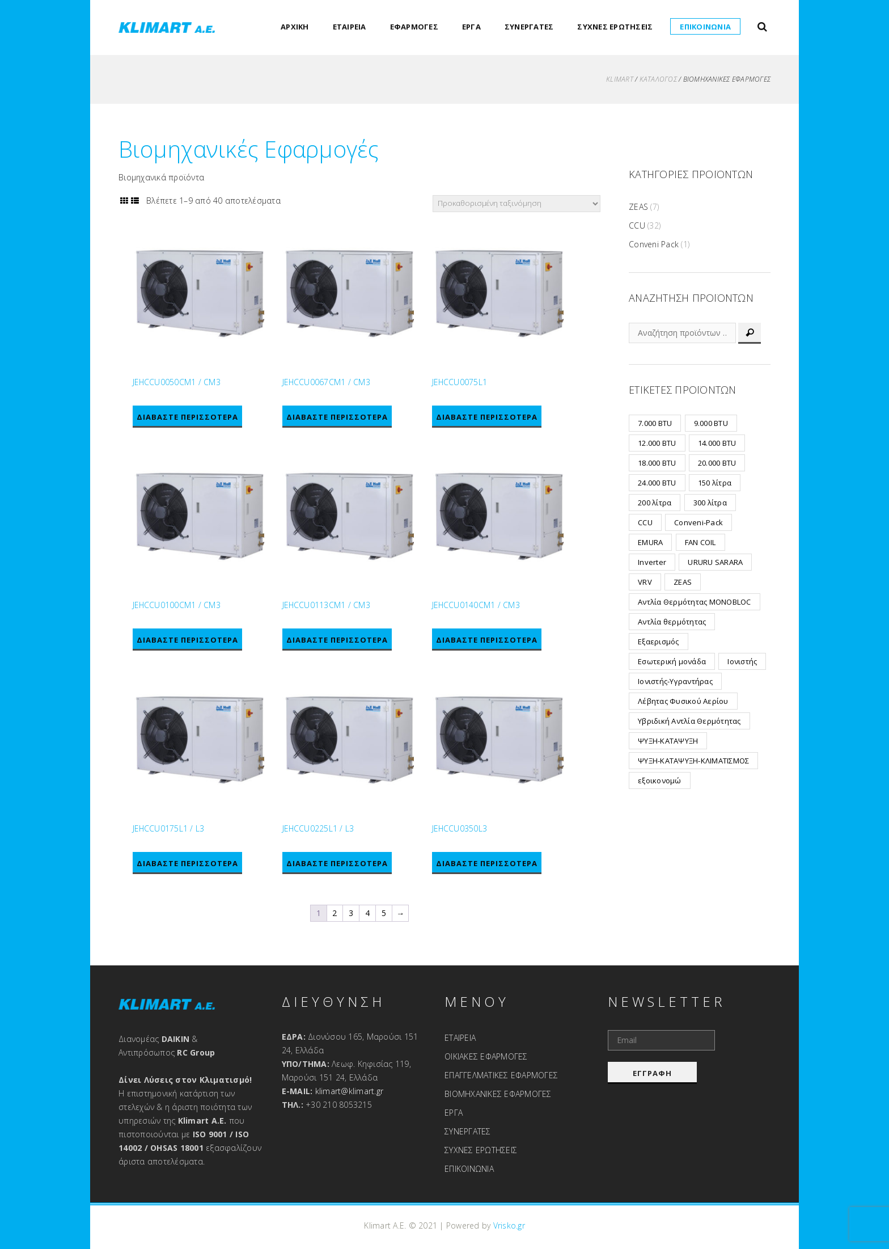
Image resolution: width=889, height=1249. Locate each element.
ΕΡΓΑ (471, 27)
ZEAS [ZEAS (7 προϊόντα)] (683, 582)
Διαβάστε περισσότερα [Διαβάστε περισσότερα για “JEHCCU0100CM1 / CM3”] (187, 640)
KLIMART (619, 79)
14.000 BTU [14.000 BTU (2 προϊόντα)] (717, 443)
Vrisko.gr (509, 1225)
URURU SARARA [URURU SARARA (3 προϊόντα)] (715, 562)
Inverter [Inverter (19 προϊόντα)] (652, 562)
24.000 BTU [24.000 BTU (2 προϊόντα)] (657, 483)
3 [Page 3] (351, 913)
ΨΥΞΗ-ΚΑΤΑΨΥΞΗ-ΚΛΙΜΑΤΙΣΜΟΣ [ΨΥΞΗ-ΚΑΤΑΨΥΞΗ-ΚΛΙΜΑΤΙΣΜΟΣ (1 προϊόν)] (693, 761)
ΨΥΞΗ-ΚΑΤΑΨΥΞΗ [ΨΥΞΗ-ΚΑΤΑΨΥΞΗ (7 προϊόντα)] (668, 741)
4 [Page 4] (367, 913)
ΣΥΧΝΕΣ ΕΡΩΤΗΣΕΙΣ (615, 27)
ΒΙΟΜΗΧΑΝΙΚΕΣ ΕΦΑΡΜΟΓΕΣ (498, 1093)
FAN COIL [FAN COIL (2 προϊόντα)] (700, 542)
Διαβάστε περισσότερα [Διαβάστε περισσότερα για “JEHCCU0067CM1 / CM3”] (337, 417)
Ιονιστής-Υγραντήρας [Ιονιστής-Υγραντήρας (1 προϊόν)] (675, 681)
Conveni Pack (654, 244)
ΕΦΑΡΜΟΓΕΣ (414, 27)
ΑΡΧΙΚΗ (295, 27)
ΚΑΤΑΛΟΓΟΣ (658, 79)
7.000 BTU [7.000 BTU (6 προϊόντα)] (655, 423)
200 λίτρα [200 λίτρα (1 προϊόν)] (654, 502)
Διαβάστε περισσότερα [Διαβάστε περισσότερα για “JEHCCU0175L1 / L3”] (187, 864)
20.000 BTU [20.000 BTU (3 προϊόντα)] (717, 463)
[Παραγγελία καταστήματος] (516, 203)
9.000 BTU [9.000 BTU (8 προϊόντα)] (711, 423)
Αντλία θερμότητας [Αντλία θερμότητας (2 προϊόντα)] (672, 622)
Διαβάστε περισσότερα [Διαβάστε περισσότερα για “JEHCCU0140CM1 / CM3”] (486, 640)
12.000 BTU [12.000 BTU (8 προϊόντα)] (657, 443)
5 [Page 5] (384, 913)
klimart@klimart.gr (349, 1091)
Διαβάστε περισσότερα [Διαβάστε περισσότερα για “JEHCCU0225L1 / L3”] (337, 864)
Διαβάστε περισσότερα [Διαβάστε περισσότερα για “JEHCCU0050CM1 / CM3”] (187, 417)
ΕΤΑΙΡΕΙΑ (349, 27)
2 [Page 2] (334, 913)
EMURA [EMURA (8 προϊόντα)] (650, 542)
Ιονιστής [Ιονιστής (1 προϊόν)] (742, 661)
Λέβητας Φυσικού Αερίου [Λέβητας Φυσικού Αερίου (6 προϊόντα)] (683, 701)
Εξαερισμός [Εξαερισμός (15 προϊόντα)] (658, 641)
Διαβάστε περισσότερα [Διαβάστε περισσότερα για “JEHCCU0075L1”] (486, 417)
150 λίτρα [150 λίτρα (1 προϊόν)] (714, 483)
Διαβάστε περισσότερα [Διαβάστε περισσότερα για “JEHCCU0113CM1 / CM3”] (337, 640)
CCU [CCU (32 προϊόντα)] (645, 522)
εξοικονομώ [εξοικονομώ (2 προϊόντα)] (659, 780)
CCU (637, 225)
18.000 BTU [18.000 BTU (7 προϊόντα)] (657, 463)
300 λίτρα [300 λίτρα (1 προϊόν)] (710, 502)
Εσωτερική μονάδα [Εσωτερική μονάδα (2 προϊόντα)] (672, 661)
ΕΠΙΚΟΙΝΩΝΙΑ (705, 27)
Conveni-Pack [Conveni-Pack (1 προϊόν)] (698, 522)
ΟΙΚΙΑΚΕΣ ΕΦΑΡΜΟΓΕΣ (486, 1056)
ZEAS (638, 206)
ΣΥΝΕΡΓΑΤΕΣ (529, 27)
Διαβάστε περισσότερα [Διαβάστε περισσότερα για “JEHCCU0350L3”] (486, 864)
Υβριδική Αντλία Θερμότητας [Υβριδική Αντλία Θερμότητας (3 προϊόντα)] (689, 721)
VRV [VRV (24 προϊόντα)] (645, 582)
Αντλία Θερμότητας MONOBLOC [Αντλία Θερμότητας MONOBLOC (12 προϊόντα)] (694, 602)
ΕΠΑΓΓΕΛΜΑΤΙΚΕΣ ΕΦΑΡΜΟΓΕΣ (501, 1075)
